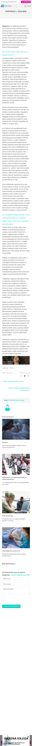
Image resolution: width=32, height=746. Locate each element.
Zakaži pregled (16, 660)
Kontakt (16, 717)
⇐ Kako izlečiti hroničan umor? (13, 381)
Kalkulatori (16, 671)
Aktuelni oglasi (16, 720)
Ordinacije (16, 658)
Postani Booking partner (16, 681)
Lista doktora (16, 697)
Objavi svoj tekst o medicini (16, 686)
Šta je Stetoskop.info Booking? (16, 678)
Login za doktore (16, 694)
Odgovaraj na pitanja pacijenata (16, 683)
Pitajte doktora (16, 663)
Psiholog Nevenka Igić (16, 400)
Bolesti (16, 666)
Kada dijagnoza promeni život (11, 551)
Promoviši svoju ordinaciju (16, 689)
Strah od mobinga (7, 516)
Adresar (16, 715)
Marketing (16, 712)
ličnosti (11, 368)
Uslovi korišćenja (16, 723)
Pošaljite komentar (11, 606)
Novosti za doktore (16, 692)
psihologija (5, 368)
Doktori (16, 655)
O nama (16, 704)
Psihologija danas (8, 373)
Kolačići (16, 709)
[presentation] (15, 599)
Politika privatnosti (16, 706)
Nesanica (5, 442)
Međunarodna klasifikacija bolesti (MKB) (16, 669)
